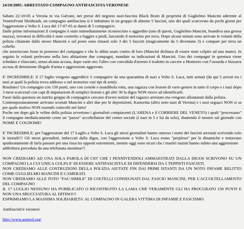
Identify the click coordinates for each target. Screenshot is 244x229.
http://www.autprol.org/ (22, 219)
